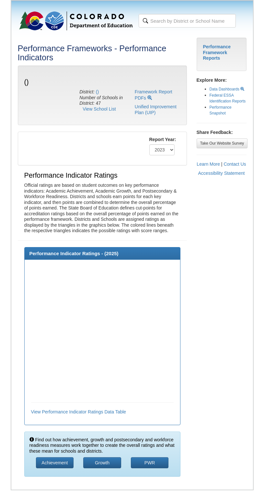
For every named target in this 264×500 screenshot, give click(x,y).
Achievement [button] (54, 462)
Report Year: (162, 139)
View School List (99, 109)
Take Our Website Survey (222, 143)
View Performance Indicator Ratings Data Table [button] (78, 411)
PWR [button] (149, 462)
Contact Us (235, 164)
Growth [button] (102, 462)
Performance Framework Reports (217, 52)
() (97, 91)
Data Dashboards (227, 89)
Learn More (208, 164)
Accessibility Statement (221, 173)
